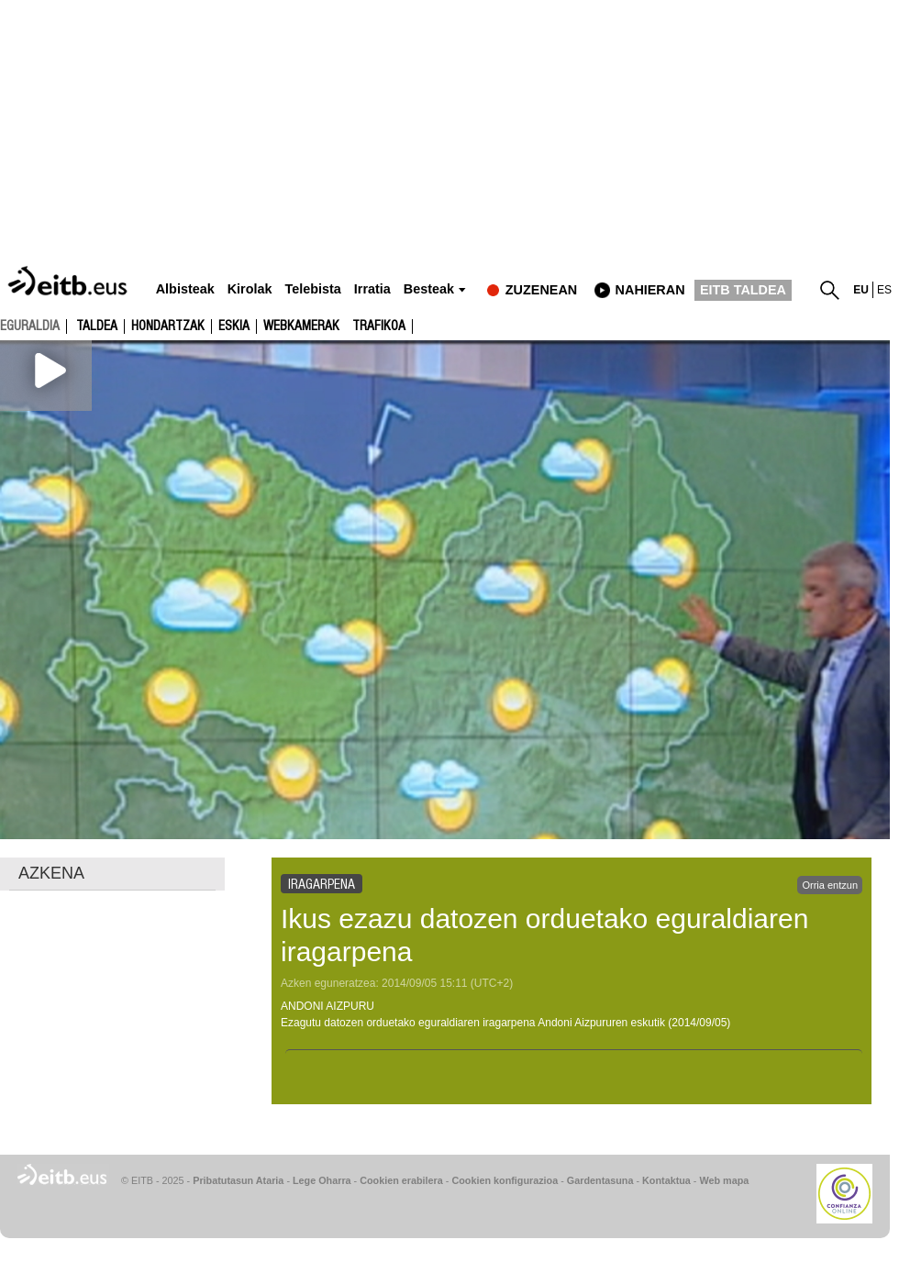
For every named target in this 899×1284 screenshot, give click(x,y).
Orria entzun (830, 885)
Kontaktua (666, 1180)
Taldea (96, 326)
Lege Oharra (322, 1180)
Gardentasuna (600, 1180)
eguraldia (30, 325)
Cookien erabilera (401, 1180)
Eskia (234, 326)
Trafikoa (378, 326)
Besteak (429, 289)
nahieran (650, 289)
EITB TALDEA (743, 289)
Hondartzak (168, 326)
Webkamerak (301, 326)
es (884, 289)
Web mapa (724, 1180)
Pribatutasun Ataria (238, 1180)
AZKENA (51, 873)
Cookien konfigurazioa (504, 1180)
